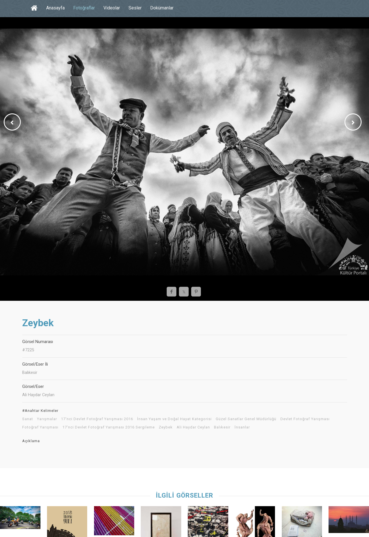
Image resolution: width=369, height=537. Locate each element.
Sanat (27, 419)
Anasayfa (55, 8)
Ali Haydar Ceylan (193, 427)
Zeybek (166, 427)
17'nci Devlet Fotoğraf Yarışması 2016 (97, 419)
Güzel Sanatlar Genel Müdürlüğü (246, 419)
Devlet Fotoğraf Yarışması (305, 419)
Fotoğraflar (84, 8)
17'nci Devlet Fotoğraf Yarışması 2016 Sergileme (108, 427)
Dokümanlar (162, 8)
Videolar (111, 8)
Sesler (135, 8)
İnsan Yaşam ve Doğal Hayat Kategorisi (174, 419)
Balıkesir (222, 427)
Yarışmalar (47, 419)
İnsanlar (242, 427)
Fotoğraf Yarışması (40, 427)
